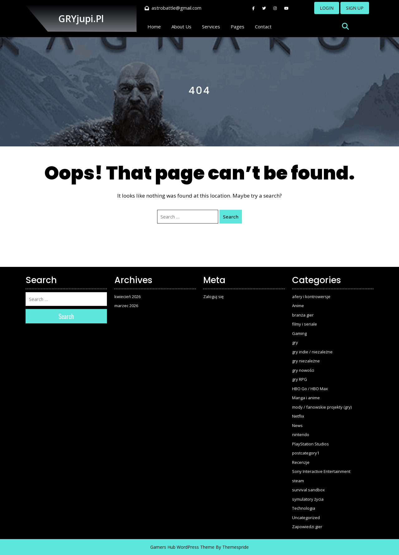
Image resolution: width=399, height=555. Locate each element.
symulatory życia (308, 499)
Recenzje (301, 462)
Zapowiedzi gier (307, 526)
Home (154, 26)
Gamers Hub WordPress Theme (182, 547)
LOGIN (327, 8)
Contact (263, 26)
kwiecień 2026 (127, 296)
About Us (181, 26)
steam (298, 481)
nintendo (300, 434)
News (297, 425)
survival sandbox (308, 490)
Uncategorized (306, 517)
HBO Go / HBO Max (310, 388)
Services (211, 26)
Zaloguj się (213, 296)
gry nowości (303, 370)
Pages (237, 26)
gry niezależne (306, 361)
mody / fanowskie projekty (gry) (322, 407)
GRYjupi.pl (81, 18)
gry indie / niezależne (312, 352)
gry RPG (299, 379)
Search (230, 217)
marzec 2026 (126, 305)
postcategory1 (305, 453)
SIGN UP (354, 8)
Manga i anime (306, 397)
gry (295, 342)
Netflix (298, 416)
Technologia (303, 508)
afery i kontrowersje (311, 296)
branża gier (303, 315)
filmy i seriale (304, 324)
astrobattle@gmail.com (173, 8)
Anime (298, 305)
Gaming (299, 333)
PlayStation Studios (310, 444)
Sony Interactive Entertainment (321, 471)
